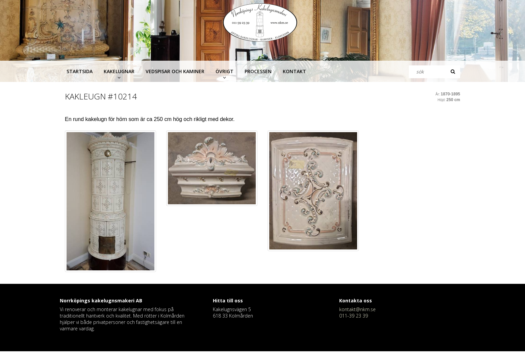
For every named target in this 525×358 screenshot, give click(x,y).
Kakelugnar (119, 71)
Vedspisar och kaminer (175, 71)
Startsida (80, 71)
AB (139, 300)
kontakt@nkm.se (357, 309)
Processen (258, 71)
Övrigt (224, 71)
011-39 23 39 (353, 315)
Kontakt (294, 71)
